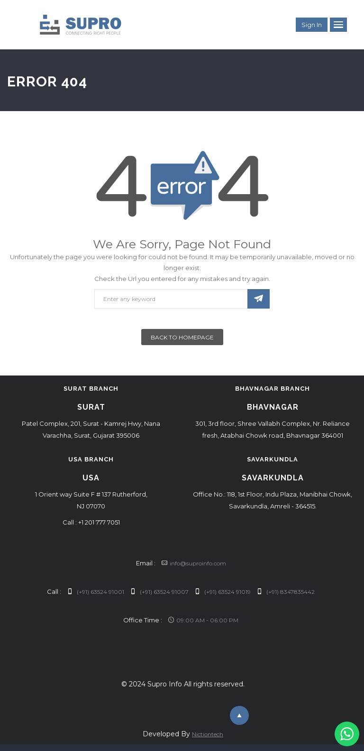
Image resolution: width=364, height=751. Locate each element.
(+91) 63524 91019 (223, 591)
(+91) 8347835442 (286, 591)
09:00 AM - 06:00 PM (203, 620)
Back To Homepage (182, 337)
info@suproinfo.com (194, 563)
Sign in (311, 24)
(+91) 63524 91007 (159, 591)
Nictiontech (207, 734)
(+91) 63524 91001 (95, 591)
